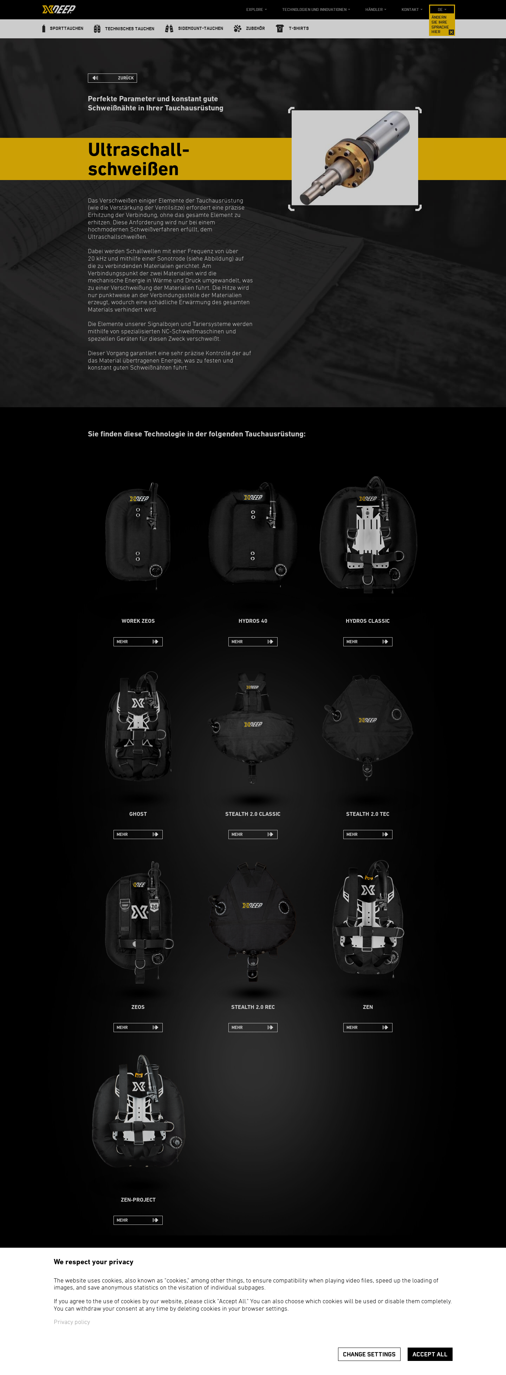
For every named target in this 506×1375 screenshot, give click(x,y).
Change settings (369, 1354)
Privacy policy (72, 1322)
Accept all (430, 1354)
